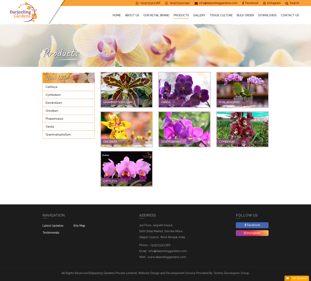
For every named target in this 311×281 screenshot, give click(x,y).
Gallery (199, 15)
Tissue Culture (221, 15)
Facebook (250, 3)
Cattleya (51, 87)
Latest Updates (52, 225)
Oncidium (52, 110)
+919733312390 (177, 3)
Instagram (272, 3)
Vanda (50, 126)
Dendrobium (54, 102)
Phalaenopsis (54, 118)
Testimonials (50, 232)
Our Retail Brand (156, 15)
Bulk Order (245, 15)
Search (292, 3)
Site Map (79, 225)
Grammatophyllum (58, 134)
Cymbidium (53, 94)
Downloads (267, 15)
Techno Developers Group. (231, 273)
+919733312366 (148, 3)
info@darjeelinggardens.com (216, 3)
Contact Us (290, 15)
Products (181, 15)
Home (117, 15)
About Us (132, 15)
